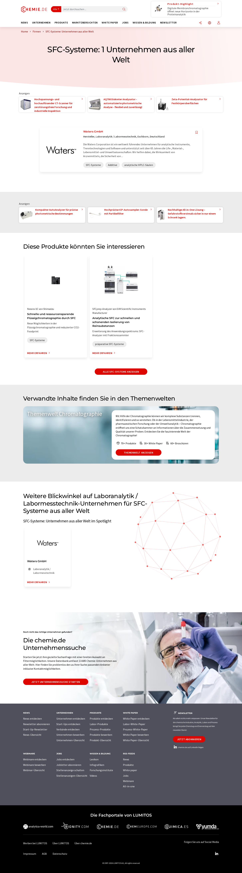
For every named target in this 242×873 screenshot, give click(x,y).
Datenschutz (60, 853)
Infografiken (97, 764)
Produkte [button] (61, 22)
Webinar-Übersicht (34, 770)
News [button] (24, 22)
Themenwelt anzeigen (138, 452)
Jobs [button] (125, 22)
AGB (44, 853)
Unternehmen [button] (41, 22)
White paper (130, 770)
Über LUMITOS (60, 843)
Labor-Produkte (99, 724)
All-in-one (129, 786)
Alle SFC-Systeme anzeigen (121, 371)
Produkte (128, 764)
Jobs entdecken (65, 759)
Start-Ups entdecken (68, 724)
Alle (55, 9)
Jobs (125, 775)
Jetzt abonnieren (189, 739)
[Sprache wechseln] (209, 23)
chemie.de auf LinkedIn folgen (188, 747)
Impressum (29, 853)
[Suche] (124, 9)
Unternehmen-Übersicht (70, 740)
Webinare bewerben (34, 764)
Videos (93, 775)
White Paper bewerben (136, 734)
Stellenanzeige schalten (70, 770)
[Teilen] (200, 23)
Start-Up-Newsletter (35, 729)
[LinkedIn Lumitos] (216, 853)
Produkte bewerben (101, 734)
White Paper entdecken (136, 718)
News (126, 759)
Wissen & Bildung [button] (144, 22)
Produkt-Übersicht (100, 740)
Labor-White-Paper (134, 724)
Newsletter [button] (168, 22)
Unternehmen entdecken (70, 718)
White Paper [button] (110, 22)
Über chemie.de (83, 843)
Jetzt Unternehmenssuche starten (55, 681)
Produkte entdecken (101, 718)
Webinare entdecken (34, 759)
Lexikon (94, 759)
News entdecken (32, 718)
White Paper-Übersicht (136, 740)
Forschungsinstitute (101, 770)
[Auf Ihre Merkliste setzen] (197, 132)
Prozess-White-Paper (135, 729)
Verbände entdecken (68, 729)
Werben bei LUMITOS (35, 843)
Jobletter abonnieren (68, 764)
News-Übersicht (32, 734)
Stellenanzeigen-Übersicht (71, 775)
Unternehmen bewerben (70, 734)
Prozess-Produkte (100, 729)
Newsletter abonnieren (36, 724)
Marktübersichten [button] (85, 22)
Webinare (128, 781)
